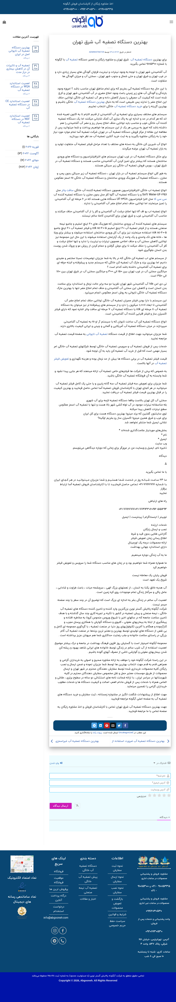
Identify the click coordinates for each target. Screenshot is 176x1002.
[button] (171, 22)
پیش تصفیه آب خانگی (88, 879)
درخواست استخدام (58, 908)
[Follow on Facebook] (63, 930)
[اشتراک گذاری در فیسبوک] (125, 725)
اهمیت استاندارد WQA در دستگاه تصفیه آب (20, 87)
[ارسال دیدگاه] (61, 806)
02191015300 (70, 9)
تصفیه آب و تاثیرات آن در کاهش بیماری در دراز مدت (18, 69)
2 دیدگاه (23, 94)
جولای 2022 (32, 160)
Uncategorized (126, 732)
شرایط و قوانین (117, 914)
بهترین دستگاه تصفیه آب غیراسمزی (74, 741)
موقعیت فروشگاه (58, 880)
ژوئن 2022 (32, 166)
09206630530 (154, 931)
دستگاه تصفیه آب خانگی (88, 868)
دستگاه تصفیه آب (141, 59)
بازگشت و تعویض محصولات (117, 903)
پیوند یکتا (97, 732)
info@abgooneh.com (55, 917)
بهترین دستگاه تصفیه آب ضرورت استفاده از (141, 741)
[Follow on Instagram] (55, 930)
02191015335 (105, 9)
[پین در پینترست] (107, 725)
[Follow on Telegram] (54, 941)
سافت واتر (68, 190)
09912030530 (87, 9)
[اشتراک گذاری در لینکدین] (100, 725)
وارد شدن (56, 763)
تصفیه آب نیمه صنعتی (88, 890)
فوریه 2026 (32, 146)
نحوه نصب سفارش (117, 890)
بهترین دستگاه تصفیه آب (89, 101)
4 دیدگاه (23, 76)
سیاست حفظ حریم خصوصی (117, 923)
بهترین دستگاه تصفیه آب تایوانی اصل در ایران (19, 51)
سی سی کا (160, 199)
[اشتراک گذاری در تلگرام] (94, 725)
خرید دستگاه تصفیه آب (128, 106)
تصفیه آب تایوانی (97, 334)
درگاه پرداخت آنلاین (58, 897)
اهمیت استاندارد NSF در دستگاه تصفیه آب (20, 119)
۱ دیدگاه (24, 58)
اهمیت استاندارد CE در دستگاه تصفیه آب (18, 105)
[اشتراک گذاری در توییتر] (119, 725)
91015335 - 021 (161, 886)
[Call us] (62, 941)
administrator (96, 52)
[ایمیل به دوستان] (113, 725)
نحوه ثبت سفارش (117, 868)
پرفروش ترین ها (58, 889)
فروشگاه (58, 871)
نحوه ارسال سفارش (117, 879)
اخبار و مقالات (88, 898)
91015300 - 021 (147, 888)
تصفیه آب (72, 59)
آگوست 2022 (31, 153)
